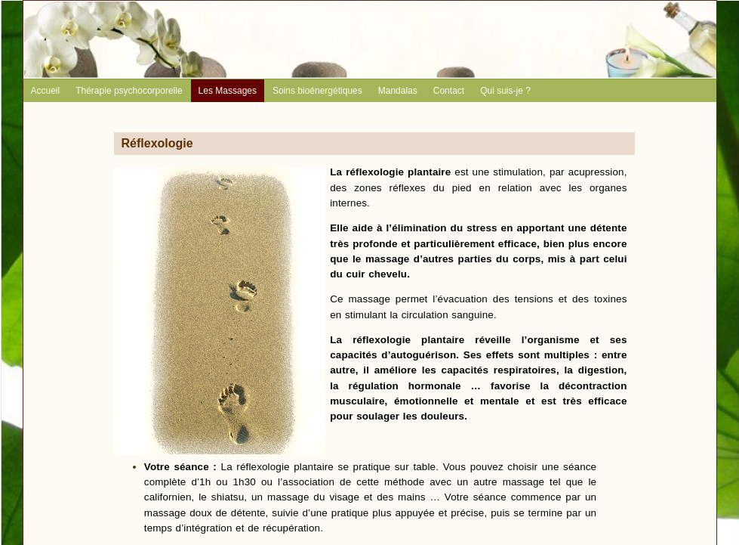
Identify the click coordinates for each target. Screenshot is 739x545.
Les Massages (228, 90)
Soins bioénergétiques (317, 90)
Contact (448, 90)
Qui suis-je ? (505, 90)
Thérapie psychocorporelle (128, 90)
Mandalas (397, 90)
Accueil (45, 90)
